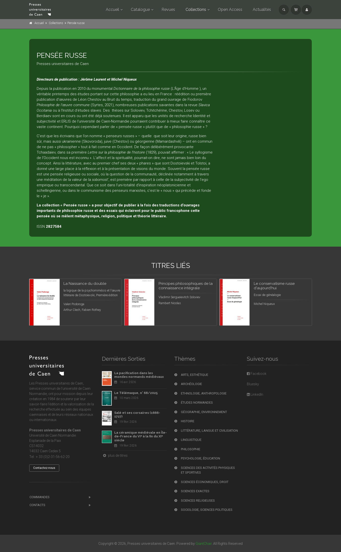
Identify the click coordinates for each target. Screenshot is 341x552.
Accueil (112, 9)
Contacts (37, 505)
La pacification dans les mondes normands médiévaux (139, 375)
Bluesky (253, 384)
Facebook (256, 374)
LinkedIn (255, 394)
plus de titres (115, 455)
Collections (196, 9)
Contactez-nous (44, 468)
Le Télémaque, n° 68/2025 (136, 393)
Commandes (39, 497)
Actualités (262, 9)
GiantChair (204, 544)
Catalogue (140, 9)
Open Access (230, 9)
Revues (168, 9)
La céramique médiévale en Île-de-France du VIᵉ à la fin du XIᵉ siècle (140, 436)
